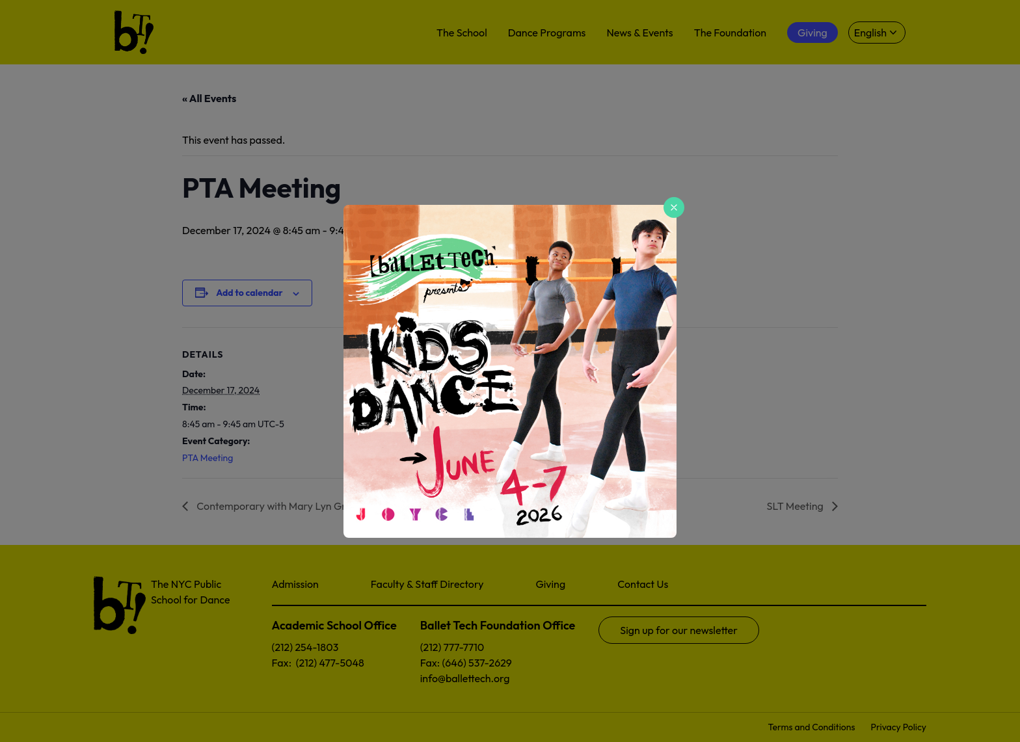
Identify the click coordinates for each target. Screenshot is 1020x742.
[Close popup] (674, 207)
